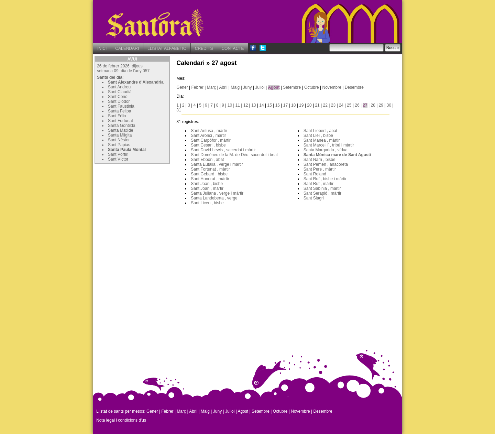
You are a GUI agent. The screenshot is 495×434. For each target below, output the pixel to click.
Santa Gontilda (121, 125)
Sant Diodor (119, 101)
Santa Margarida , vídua (326, 150)
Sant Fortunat (120, 120)
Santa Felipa (119, 111)
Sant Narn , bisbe (320, 159)
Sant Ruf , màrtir (318, 183)
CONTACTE (232, 48)
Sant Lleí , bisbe (318, 135)
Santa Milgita (120, 135)
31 (178, 110)
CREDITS (204, 48)
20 (309, 105)
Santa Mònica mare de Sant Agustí (337, 154)
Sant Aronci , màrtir (208, 135)
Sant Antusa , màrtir (209, 130)
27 (365, 105)
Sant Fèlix (117, 115)
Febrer (197, 87)
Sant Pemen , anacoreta (326, 164)
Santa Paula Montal (127, 149)
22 (325, 105)
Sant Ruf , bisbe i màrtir (325, 178)
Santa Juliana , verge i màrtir (217, 193)
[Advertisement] (146, 209)
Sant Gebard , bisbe (209, 174)
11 (237, 105)
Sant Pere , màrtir (320, 169)
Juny (247, 87)
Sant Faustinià (121, 106)
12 (245, 105)
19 (301, 105)
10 (230, 105)
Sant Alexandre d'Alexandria (136, 82)
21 (317, 105)
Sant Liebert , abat (320, 130)
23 (333, 105)
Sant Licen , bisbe (207, 202)
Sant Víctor (118, 159)
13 (253, 105)
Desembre (354, 87)
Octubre (311, 87)
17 (285, 105)
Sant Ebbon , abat (207, 159)
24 (341, 105)
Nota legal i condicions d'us (121, 420)
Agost (273, 87)
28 (373, 105)
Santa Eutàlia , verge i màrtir (217, 164)
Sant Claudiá (120, 91)
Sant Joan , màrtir (207, 188)
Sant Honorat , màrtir (210, 178)
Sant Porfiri (118, 154)
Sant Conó (118, 96)
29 (381, 105)
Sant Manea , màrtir (322, 140)
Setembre (292, 87)
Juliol (259, 87)
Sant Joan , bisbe (207, 183)
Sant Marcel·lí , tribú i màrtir (329, 145)
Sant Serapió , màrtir (322, 193)
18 (293, 105)
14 (261, 105)
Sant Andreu (119, 87)
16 (277, 105)
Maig (235, 87)
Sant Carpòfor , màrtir (210, 140)
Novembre (331, 87)
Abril (223, 87)
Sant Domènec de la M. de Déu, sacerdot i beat (234, 154)
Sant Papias (119, 144)
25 (349, 105)
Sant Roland (315, 174)
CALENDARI (127, 48)
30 (389, 105)
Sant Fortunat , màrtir (210, 169)
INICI (102, 48)
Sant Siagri (314, 198)
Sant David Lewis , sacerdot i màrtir (223, 150)
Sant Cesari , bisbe (208, 145)
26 (357, 105)
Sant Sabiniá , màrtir (322, 188)
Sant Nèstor (119, 140)
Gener (182, 87)
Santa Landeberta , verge (214, 198)
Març (211, 87)
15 (269, 105)
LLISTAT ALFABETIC (166, 48)
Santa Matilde (120, 130)
